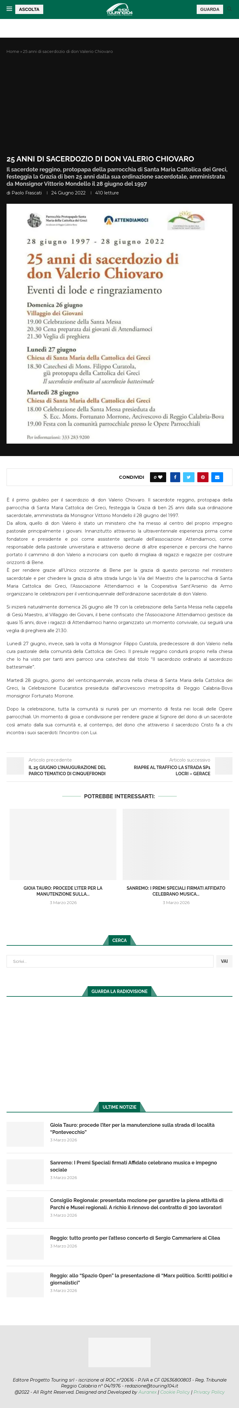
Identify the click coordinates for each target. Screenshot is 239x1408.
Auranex (147, 1392)
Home (13, 51)
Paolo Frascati (27, 193)
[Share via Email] (217, 477)
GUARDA (209, 9)
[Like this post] (160, 477)
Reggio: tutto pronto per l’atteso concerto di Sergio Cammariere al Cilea (135, 1238)
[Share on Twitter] (188, 477)
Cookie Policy (175, 1392)
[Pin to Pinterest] (203, 477)
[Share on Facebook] (175, 477)
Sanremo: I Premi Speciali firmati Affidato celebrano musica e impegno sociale (133, 1166)
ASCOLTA (29, 9)
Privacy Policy (209, 1392)
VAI (224, 961)
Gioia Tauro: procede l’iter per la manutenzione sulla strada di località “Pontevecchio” (132, 1128)
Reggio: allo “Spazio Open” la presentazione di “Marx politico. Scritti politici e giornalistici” (141, 1279)
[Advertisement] (119, 104)
